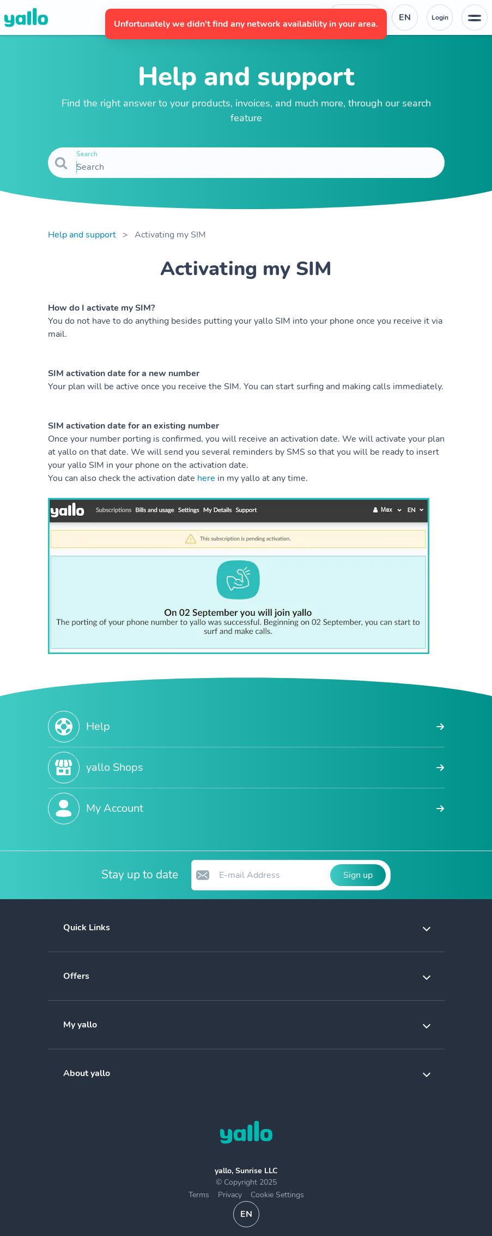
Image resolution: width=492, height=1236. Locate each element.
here (206, 478)
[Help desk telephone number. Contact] (355, 17)
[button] (246, 927)
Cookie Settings (277, 1195)
